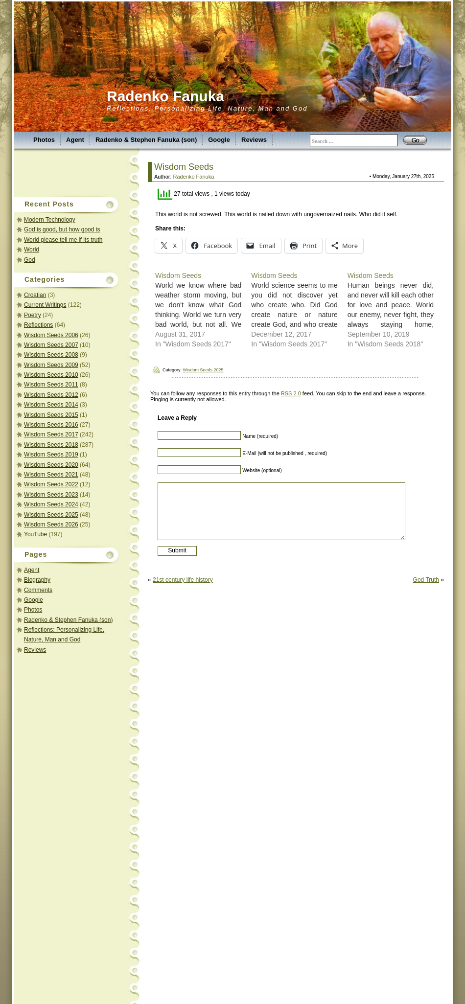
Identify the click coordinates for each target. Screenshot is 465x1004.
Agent (75, 139)
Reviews (254, 139)
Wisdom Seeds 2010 (51, 374)
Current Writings (45, 304)
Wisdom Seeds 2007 (51, 345)
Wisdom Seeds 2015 (51, 414)
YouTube (35, 534)
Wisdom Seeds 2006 (51, 335)
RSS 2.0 (291, 393)
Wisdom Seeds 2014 (51, 404)
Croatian (35, 295)
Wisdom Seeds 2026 (51, 524)
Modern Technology (49, 219)
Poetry (32, 315)
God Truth (426, 579)
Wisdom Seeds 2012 (51, 394)
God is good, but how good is (62, 229)
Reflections (38, 324)
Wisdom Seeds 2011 (51, 384)
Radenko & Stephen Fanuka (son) (146, 139)
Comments (38, 590)
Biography (37, 579)
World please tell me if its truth (63, 239)
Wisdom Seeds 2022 (51, 484)
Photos (44, 139)
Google (219, 139)
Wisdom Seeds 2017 (51, 434)
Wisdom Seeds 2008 (51, 354)
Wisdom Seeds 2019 (51, 454)
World (31, 249)
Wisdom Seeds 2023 (51, 494)
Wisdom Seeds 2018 (51, 444)
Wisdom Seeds (183, 167)
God (29, 259)
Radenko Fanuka (165, 96)
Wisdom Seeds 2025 (51, 514)
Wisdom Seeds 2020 (51, 464)
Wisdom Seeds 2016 (51, 424)
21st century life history (183, 579)
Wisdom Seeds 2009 (51, 365)
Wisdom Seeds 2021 (51, 474)
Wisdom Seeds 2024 (51, 504)
